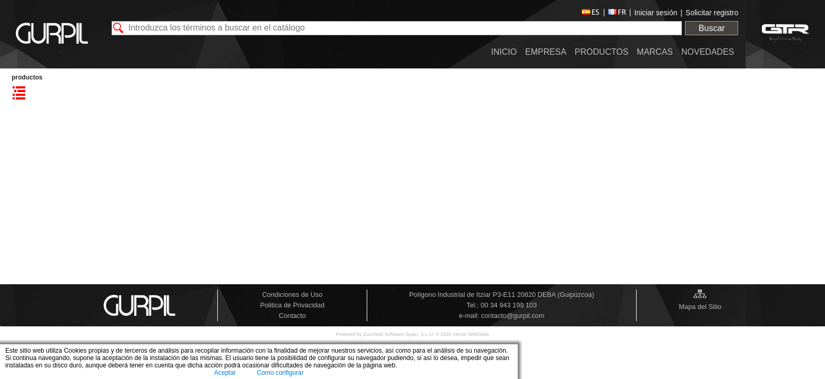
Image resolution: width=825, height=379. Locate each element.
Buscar (712, 28)
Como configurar (280, 372)
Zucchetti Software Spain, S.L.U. (399, 334)
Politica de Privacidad (292, 305)
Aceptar (225, 372)
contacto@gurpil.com (512, 316)
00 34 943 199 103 (509, 305)
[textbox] (397, 28)
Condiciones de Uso (292, 294)
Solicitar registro (712, 12)
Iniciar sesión (656, 12)
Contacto (292, 316)
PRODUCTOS (27, 77)
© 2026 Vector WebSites (462, 334)
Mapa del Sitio (700, 307)
